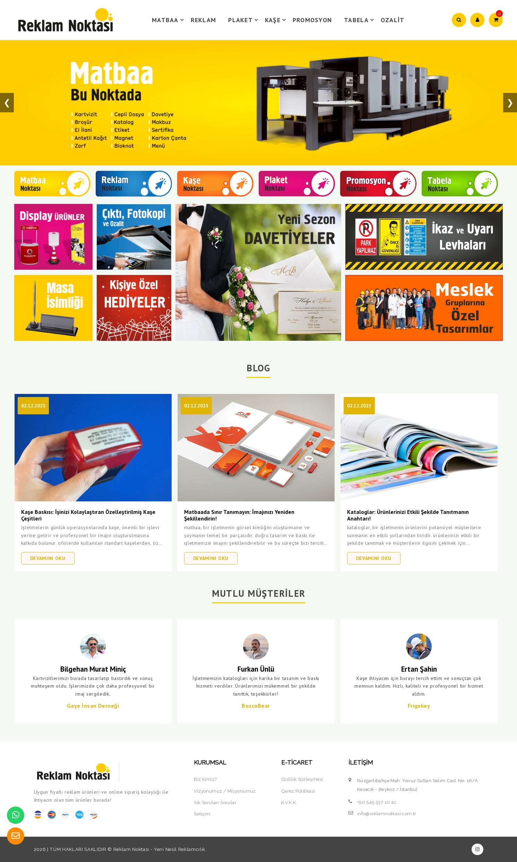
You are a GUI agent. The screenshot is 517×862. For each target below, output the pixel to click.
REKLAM (203, 20)
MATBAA (169, 20)
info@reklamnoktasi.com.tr (386, 813)
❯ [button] (510, 102)
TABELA (360, 20)
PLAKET (244, 20)
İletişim (202, 814)
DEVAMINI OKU (48, 558)
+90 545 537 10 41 (376, 802)
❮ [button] (6, 102)
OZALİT (393, 20)
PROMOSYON (312, 20)
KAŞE (276, 20)
